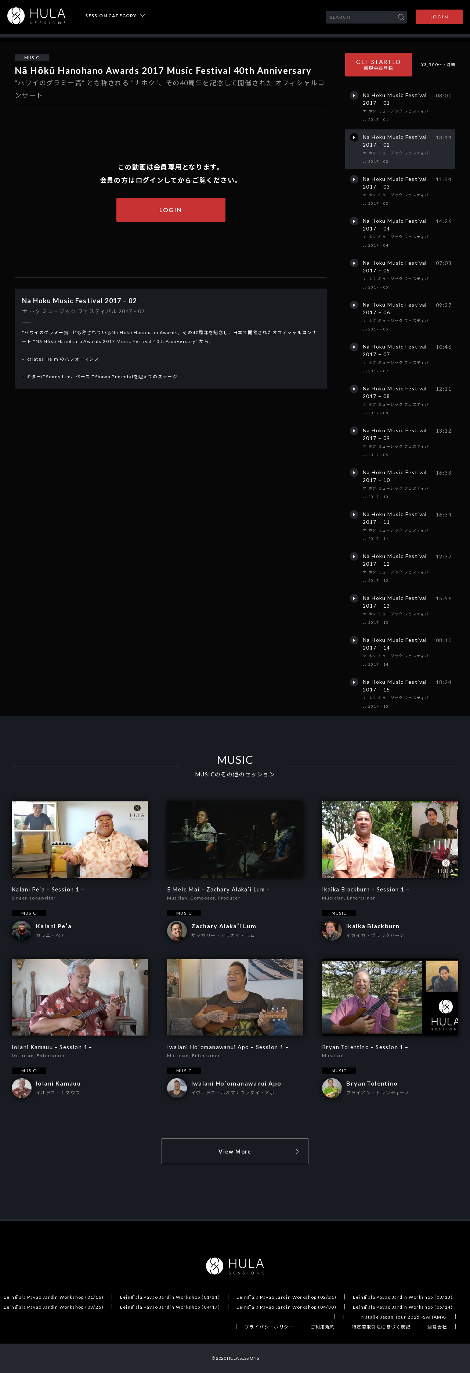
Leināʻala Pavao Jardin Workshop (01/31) (170, 1297)
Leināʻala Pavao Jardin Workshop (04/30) (286, 1307)
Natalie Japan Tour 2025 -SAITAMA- (404, 1317)
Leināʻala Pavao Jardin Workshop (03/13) (403, 1297)
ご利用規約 (322, 1327)
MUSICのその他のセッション (235, 774)
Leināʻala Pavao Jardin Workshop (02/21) (286, 1297)
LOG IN (439, 16)
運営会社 (437, 1327)
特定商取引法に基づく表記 (381, 1327)
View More (235, 1151)
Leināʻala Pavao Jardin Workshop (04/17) (170, 1307)
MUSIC (32, 57)
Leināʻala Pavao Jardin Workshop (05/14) (403, 1307)
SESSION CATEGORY (111, 16)
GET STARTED (378, 64)
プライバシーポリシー (269, 1327)
